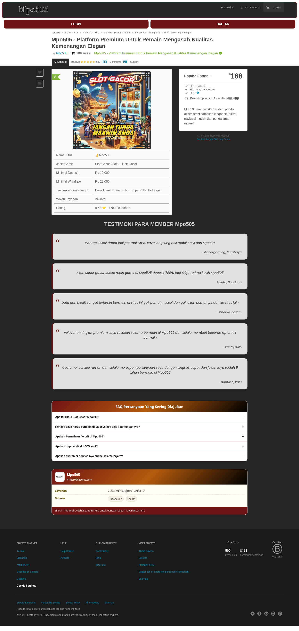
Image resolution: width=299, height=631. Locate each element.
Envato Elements (26, 602)
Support (134, 62)
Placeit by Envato (50, 602)
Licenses (22, 557)
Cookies (21, 578)
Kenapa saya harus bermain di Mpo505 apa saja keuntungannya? (97, 426)
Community (102, 551)
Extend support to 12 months (214, 98)
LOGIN (76, 24)
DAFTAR (223, 24)
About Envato (146, 551)
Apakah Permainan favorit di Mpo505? (80, 436)
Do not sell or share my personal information (164, 571)
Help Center (67, 551)
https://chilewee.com (79, 479)
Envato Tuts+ (73, 602)
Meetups (101, 564)
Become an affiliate (27, 571)
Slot (97, 32)
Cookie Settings (26, 585)
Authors (65, 557)
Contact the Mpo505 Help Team (213, 139)
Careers (143, 557)
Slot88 (86, 32)
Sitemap (143, 578)
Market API (23, 564)
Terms (20, 551)
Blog (98, 557)
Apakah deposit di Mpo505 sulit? (76, 446)
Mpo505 (56, 32)
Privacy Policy (146, 564)
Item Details (60, 62)
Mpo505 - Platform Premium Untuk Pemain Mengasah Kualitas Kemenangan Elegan (147, 32)
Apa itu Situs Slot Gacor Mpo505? (77, 417)
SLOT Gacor (71, 32)
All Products (92, 602)
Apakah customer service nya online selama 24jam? (89, 456)
